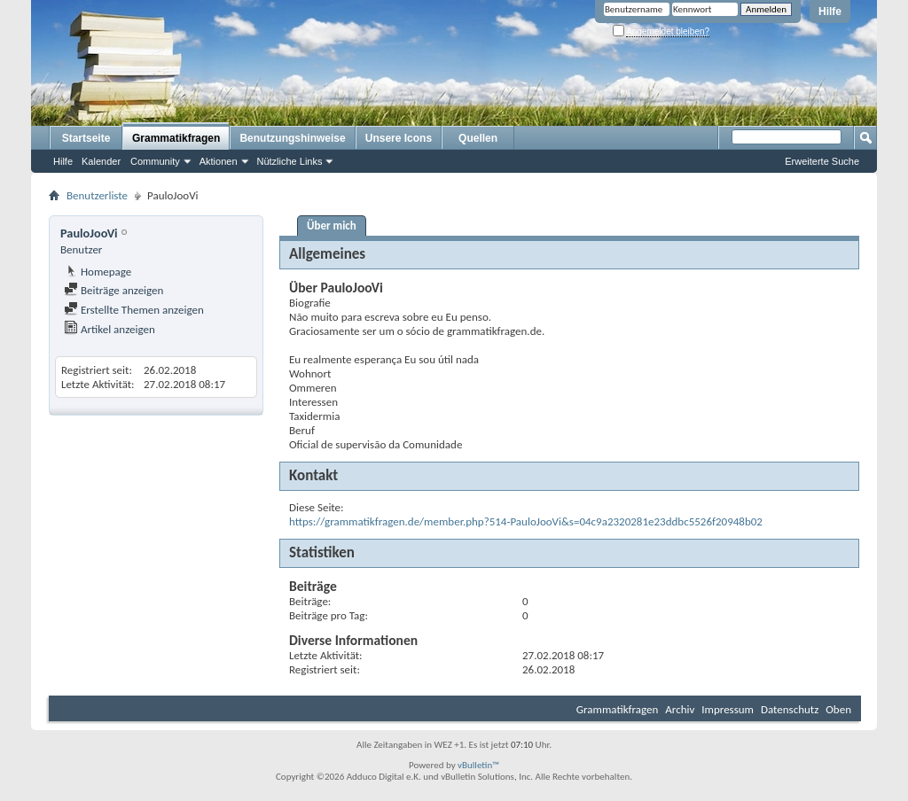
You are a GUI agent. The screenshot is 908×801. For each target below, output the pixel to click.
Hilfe (829, 11)
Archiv (679, 709)
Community (155, 161)
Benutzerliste (97, 195)
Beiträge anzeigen (113, 290)
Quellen (477, 138)
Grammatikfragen (176, 138)
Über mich (331, 225)
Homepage (97, 271)
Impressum (727, 709)
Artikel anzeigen (109, 329)
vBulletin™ (478, 765)
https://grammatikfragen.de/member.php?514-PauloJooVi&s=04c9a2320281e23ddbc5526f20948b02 (526, 521)
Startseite (86, 138)
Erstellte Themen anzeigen (134, 309)
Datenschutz (789, 709)
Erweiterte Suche (822, 161)
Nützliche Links (290, 161)
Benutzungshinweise (292, 138)
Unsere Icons (398, 138)
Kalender (101, 161)
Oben (838, 709)
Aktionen (219, 161)
